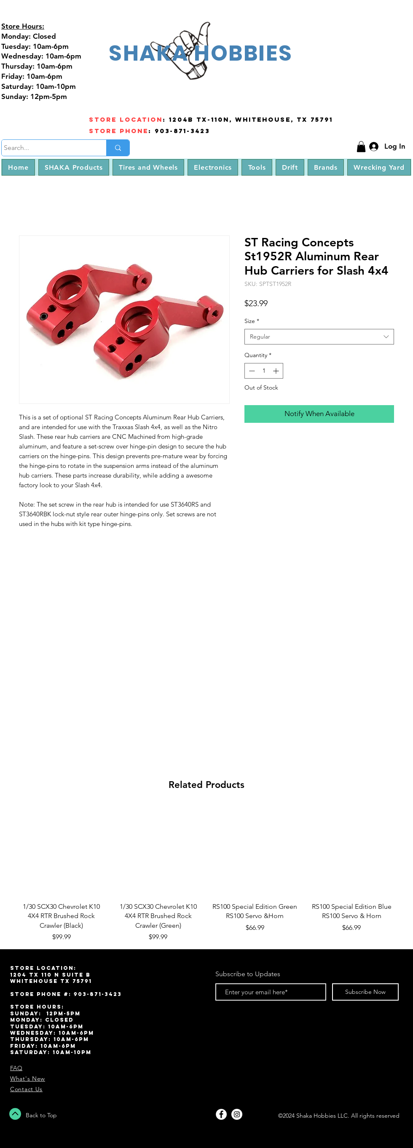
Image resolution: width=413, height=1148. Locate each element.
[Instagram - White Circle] (236, 1114)
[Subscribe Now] (365, 992)
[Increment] (276, 370)
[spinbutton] (263, 370)
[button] (361, 146)
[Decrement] (251, 370)
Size (251, 321)
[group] (206, 874)
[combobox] (319, 337)
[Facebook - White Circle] (221, 1114)
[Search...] (46, 148)
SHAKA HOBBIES (200, 53)
